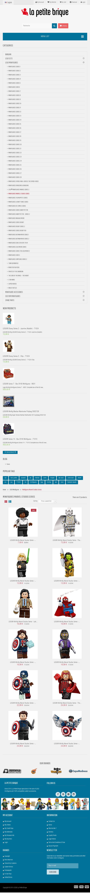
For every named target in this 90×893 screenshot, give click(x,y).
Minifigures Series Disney (16, 222)
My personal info (9, 836)
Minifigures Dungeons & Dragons (18, 185)
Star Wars (11, 280)
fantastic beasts (72, 483)
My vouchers (8, 839)
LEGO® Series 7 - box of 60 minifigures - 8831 (19, 384)
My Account (40, 2)
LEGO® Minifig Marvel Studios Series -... (23, 541)
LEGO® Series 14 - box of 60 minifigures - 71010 (20, 440)
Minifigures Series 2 (14, 71)
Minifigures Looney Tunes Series (18, 202)
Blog (5, 459)
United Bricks (8, 878)
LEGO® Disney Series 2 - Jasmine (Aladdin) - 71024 (21, 329)
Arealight (7, 857)
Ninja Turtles (12, 288)
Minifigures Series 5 (14, 83)
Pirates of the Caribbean (15, 271)
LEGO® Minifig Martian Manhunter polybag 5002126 (21, 412)
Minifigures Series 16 (14, 128)
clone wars (71, 478)
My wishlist (52, 2)
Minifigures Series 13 (14, 116)
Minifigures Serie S (14, 255)
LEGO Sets (9, 58)
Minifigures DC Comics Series (17, 206)
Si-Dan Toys (8, 874)
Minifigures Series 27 (15, 173)
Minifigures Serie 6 (14, 87)
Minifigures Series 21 (14, 148)
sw (30, 478)
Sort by (35, 502)
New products (9, 308)
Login (83, 2)
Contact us (52, 822)
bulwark (23, 478)
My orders (8, 825)
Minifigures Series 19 (14, 140)
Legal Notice (52, 839)
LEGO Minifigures (11, 62)
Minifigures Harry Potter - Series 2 (19, 214)
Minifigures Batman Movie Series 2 (18, 239)
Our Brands (45, 763)
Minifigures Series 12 (14, 112)
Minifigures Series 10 (14, 103)
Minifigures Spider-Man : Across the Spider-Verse (23, 181)
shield (79, 478)
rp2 (6, 478)
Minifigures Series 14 (14, 120)
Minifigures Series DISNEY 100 (17, 230)
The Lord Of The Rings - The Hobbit (18, 275)
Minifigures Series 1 (14, 66)
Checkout (73, 2)
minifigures (33, 483)
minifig (49, 483)
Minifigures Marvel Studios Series (18, 193)
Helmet (37, 478)
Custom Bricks (9, 867)
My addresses (8, 832)
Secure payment (53, 846)
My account (8, 815)
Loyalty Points (52, 836)
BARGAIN (8, 54)
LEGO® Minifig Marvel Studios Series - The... (67, 541)
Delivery (51, 832)
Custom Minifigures (12, 296)
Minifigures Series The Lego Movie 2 (19, 251)
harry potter (14, 478)
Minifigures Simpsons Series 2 (17, 259)
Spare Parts (9, 300)
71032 (19, 483)
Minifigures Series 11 (14, 107)
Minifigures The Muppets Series (18, 198)
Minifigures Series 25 (14, 165)
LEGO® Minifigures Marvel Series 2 (18, 189)
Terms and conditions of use (57, 843)
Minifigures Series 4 (14, 79)
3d (25, 483)
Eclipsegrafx (8, 871)
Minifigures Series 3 (14, 75)
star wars (61, 478)
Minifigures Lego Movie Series (17, 247)
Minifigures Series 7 (14, 91)
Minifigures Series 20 (15, 144)
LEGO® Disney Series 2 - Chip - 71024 (16, 357)
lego (42, 483)
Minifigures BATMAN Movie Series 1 (18, 234)
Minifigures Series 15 (14, 124)
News (8, 465)
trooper (52, 478)
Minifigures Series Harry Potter (18, 210)
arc (5, 483)
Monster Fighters (13, 267)
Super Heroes (12, 284)
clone (44, 478)
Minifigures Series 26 (15, 169)
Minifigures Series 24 (15, 161)
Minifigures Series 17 (14, 132)
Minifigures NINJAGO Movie (16, 218)
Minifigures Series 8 (14, 95)
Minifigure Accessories (14, 292)
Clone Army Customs (10, 864)
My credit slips (9, 829)
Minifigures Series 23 (15, 157)
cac (11, 483)
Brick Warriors (9, 860)
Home (50, 825)
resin (62, 483)
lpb (56, 483)
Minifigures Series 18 (14, 136)
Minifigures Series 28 (15, 177)
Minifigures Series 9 (14, 99)
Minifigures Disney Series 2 (16, 226)
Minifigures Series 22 (15, 153)
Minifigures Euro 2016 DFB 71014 (18, 243)
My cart (63, 2)
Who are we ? (52, 829)
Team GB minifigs (13, 263)
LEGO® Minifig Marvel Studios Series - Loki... (23, 622)
